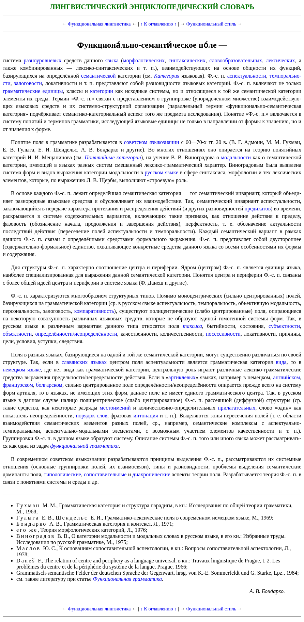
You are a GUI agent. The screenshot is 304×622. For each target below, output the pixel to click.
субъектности (284, 326)
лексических (280, 60)
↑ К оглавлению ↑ (158, 24)
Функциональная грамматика (127, 579)
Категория (167, 76)
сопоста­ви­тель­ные (105, 474)
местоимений (115, 408)
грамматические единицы (33, 91)
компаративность (94, 311)
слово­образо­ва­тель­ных (235, 60)
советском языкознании (151, 142)
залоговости (28, 83)
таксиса (192, 326)
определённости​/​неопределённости (76, 334)
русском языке (161, 172)
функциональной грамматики (84, 446)
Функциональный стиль (211, 24)
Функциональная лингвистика (99, 24)
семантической (98, 76)
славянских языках (83, 362)
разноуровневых (42, 60)
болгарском (49, 385)
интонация (146, 415)
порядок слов (91, 415)
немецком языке (22, 369)
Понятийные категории (113, 157)
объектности (17, 334)
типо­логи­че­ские (62, 474)
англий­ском (286, 377)
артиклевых (182, 377)
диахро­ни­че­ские (151, 474)
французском (18, 385)
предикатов (257, 208)
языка (112, 60)
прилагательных (236, 408)
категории (101, 91)
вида (281, 362)
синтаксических (187, 60)
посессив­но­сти (223, 334)
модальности (236, 157)
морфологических (144, 60)
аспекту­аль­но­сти (246, 76)
